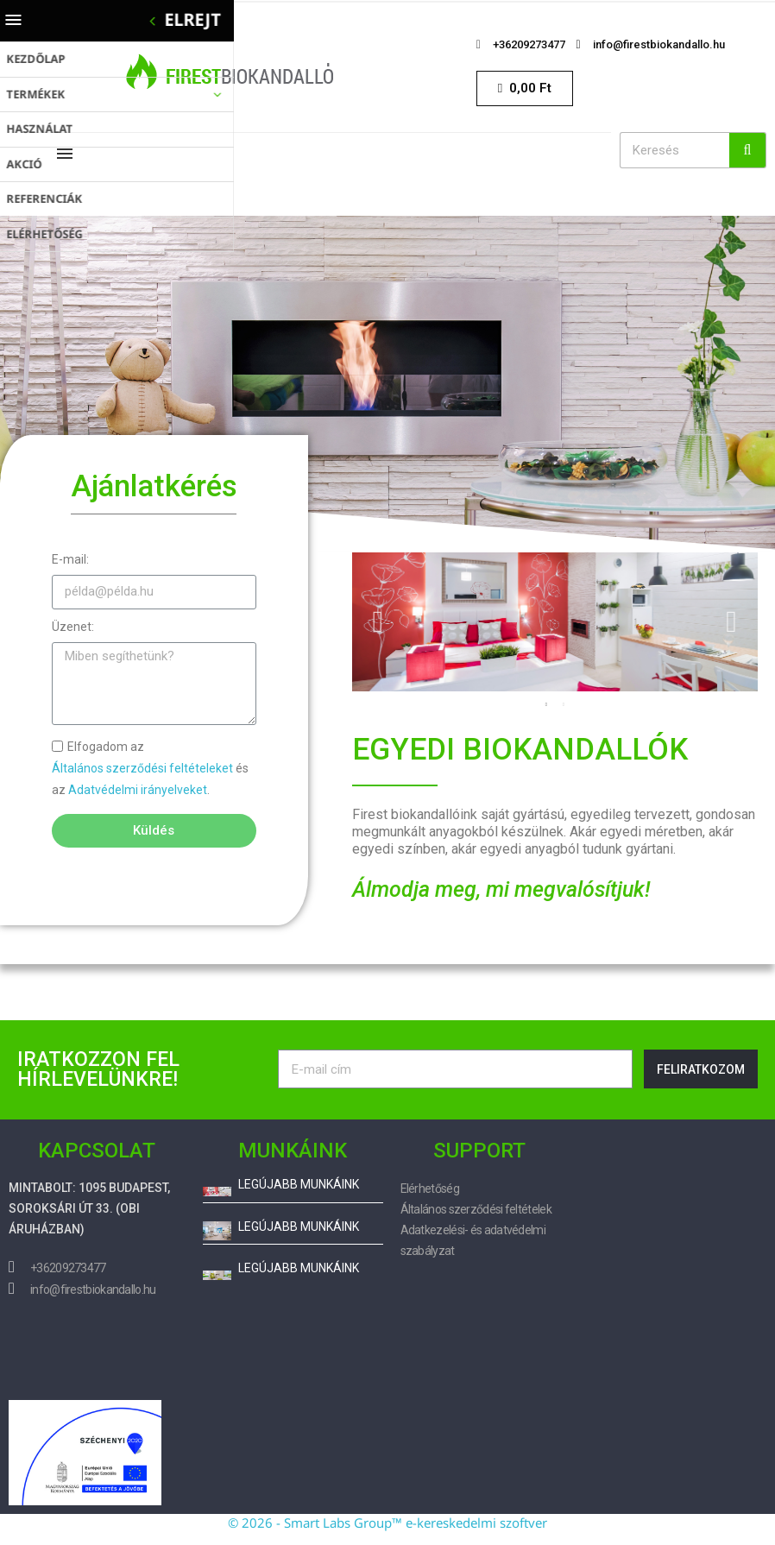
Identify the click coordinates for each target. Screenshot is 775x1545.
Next (731, 622)
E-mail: (70, 559)
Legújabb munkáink (298, 1184)
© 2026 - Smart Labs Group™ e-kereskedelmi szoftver (387, 1522)
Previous (378, 622)
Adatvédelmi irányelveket (137, 790)
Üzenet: (73, 627)
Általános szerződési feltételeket (142, 768)
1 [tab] (546, 704)
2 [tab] (563, 704)
